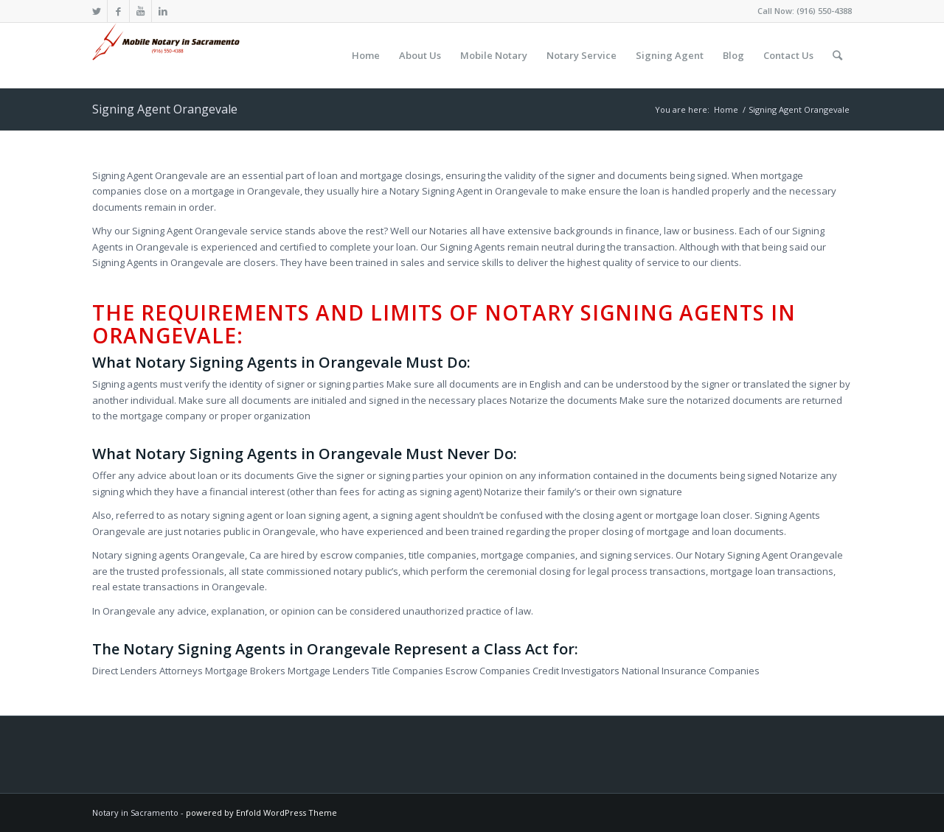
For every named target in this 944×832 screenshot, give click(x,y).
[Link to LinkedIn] (163, 11)
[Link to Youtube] (140, 11)
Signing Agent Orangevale (164, 109)
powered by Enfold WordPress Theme (261, 812)
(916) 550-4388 (824, 10)
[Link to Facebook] (118, 11)
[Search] (837, 55)
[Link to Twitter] (96, 11)
